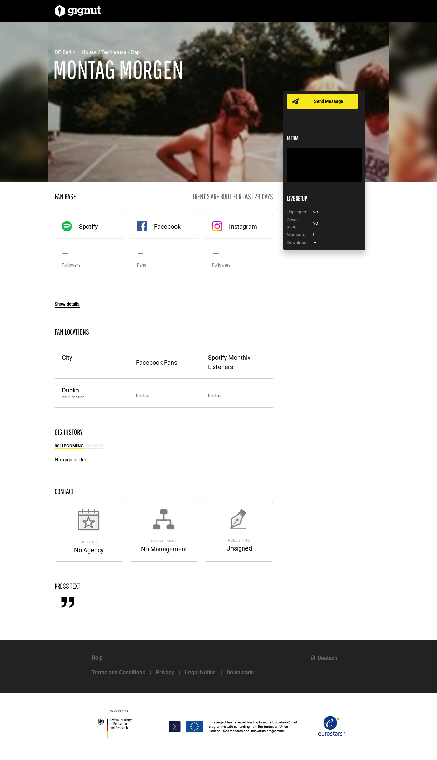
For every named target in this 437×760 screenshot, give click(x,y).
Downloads (240, 672)
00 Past (94, 445)
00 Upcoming (70, 445)
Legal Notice (200, 672)
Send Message (328, 101)
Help (97, 657)
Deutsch (327, 658)
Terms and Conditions (118, 672)
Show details (67, 304)
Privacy (165, 672)
